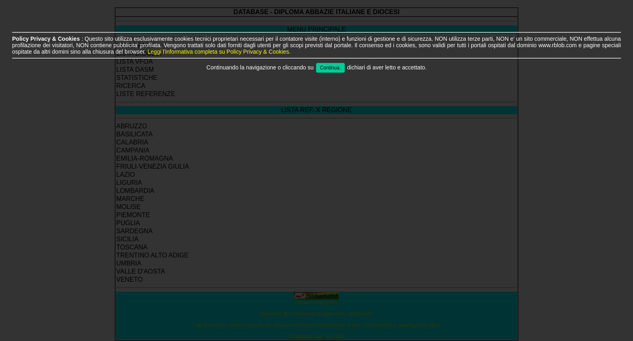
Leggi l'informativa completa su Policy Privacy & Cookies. (218, 51)
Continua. (330, 68)
